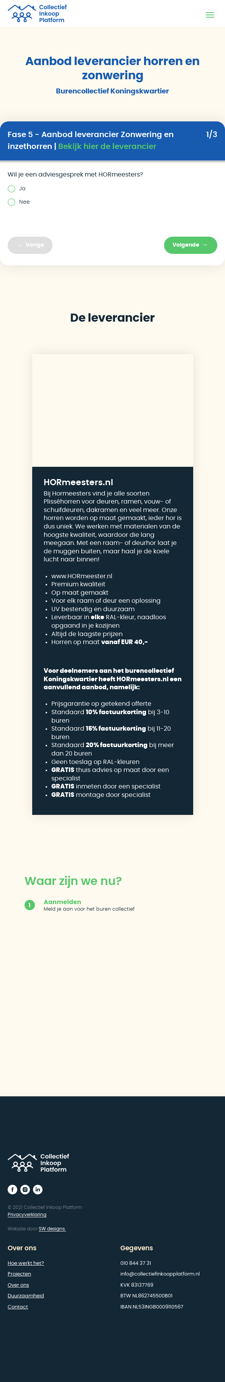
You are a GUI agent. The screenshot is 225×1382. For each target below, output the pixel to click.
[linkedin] (38, 1189)
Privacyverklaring (27, 1214)
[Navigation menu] (210, 15)
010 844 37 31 (135, 1263)
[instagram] (25, 1189)
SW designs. (52, 1229)
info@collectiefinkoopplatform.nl (160, 1274)
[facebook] (12, 1189)
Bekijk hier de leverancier (107, 146)
